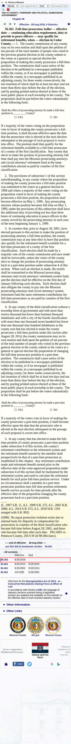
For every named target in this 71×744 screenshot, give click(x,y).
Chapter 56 (18, 19)
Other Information (18, 604)
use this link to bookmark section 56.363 (28, 546)
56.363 (4, 559)
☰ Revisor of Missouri (14, 2)
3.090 (39, 590)
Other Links (14, 611)
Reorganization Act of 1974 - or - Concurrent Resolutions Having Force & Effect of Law (35, 584)
